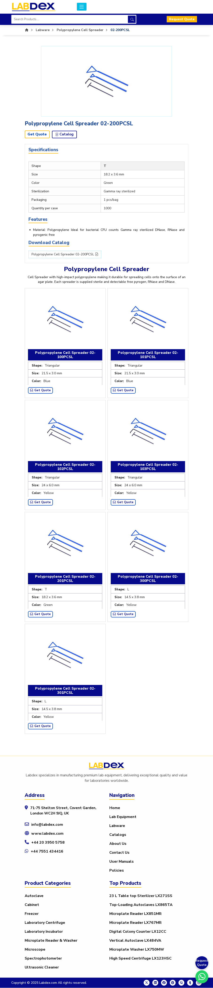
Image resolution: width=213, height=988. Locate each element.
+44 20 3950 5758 (48, 842)
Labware (117, 826)
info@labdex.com (47, 824)
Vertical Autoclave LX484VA (135, 940)
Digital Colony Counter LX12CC (137, 931)
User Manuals (121, 861)
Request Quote (182, 19)
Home (114, 808)
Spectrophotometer (43, 958)
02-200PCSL (120, 30)
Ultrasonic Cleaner (42, 967)
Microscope (35, 949)
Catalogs (117, 835)
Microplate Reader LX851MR (135, 914)
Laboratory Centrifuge (45, 922)
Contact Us (119, 852)
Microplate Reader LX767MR (135, 922)
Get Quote (37, 134)
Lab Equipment (122, 817)
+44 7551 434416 (47, 851)
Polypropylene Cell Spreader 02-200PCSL (65, 254)
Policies (116, 870)
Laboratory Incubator (44, 931)
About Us (117, 843)
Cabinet (32, 905)
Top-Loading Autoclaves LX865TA (141, 905)
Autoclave (34, 896)
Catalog (64, 134)
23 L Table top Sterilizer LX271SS (140, 896)
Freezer (32, 914)
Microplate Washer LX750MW (136, 949)
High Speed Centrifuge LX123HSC (140, 958)
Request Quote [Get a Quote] (201, 963)
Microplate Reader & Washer (51, 940)
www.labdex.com (47, 833)
